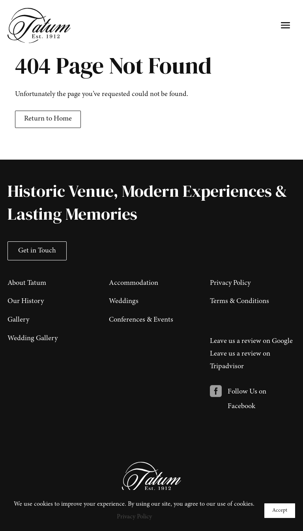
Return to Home (48, 118)
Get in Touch (37, 250)
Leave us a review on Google (251, 341)
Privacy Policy (134, 517)
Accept (279, 510)
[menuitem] (50, 281)
